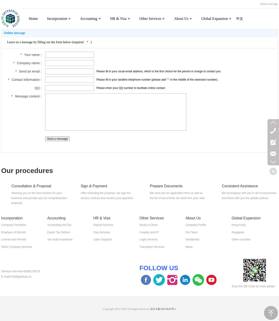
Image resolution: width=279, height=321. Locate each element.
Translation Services (152, 246)
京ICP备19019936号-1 (163, 309)
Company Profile (196, 225)
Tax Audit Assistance (59, 239)
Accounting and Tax (59, 225)
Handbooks (193, 239)
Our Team (192, 232)
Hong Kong (239, 225)
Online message (269, 4)
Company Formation (13, 225)
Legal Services (149, 239)
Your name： (30, 55)
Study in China (148, 225)
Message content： (26, 96)
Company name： (27, 63)
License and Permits (13, 239)
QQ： (39, 88)
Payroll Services (103, 225)
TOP (271, 313)
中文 (239, 19)
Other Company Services (16, 246)
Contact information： (24, 80)
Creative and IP (149, 232)
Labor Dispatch (102, 239)
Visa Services (101, 232)
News (189, 246)
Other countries (241, 239)
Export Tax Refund (58, 232)
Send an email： (28, 71)
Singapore (238, 232)
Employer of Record (13, 232)
